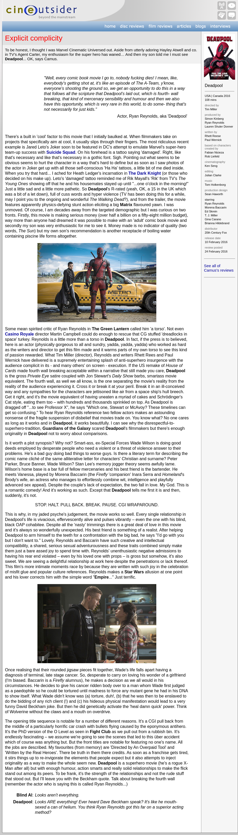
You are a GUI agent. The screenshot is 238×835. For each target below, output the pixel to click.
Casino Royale (19, 334)
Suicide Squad (60, 152)
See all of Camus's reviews (219, 267)
